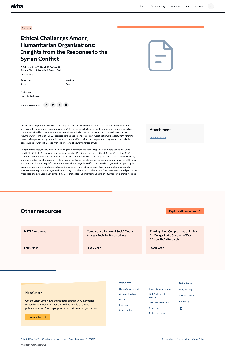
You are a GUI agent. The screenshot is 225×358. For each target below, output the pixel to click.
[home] (17, 6)
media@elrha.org (186, 294)
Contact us (154, 308)
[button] (143, 6)
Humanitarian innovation (160, 289)
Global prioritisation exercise (158, 296)
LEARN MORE (31, 248)
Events (122, 299)
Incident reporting (157, 313)
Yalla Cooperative (38, 344)
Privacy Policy (182, 339)
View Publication (158, 137)
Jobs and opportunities (159, 302)
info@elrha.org (185, 289)
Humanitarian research (129, 289)
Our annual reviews (127, 294)
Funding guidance (127, 310)
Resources (26, 28)
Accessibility (167, 339)
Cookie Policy (198, 339)
